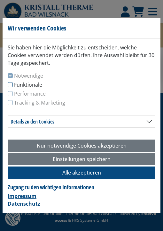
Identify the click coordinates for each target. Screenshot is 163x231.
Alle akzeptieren (81, 172)
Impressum (22, 196)
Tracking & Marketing (39, 102)
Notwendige (28, 75)
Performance (30, 93)
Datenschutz (24, 203)
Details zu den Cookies (32, 121)
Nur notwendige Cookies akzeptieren (82, 145)
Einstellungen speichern (82, 159)
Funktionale (28, 84)
